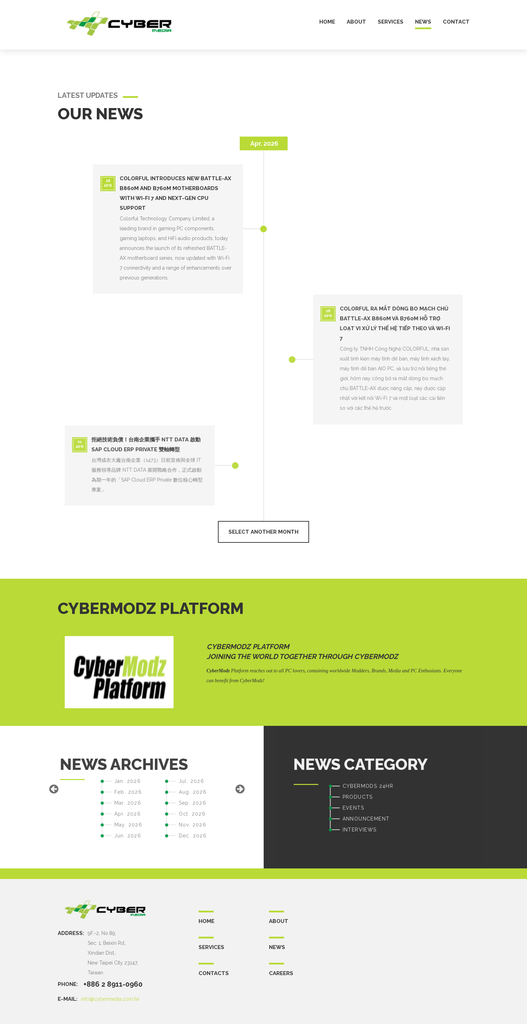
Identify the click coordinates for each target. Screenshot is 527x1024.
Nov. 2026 (69, 825)
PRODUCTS (481, 797)
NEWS (277, 947)
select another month (263, 532)
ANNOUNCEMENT (489, 819)
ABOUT (278, 921)
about (356, 22)
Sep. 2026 (69, 803)
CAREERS (281, 973)
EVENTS (477, 808)
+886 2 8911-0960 (113, 984)
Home (206, 921)
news (423, 22)
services (390, 22)
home (327, 22)
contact (456, 22)
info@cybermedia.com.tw (110, 999)
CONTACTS (214, 973)
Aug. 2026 (69, 792)
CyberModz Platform (248, 646)
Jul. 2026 (68, 781)
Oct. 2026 (68, 814)
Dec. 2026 (69, 835)
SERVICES (211, 947)
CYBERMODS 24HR (491, 786)
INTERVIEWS (483, 830)
